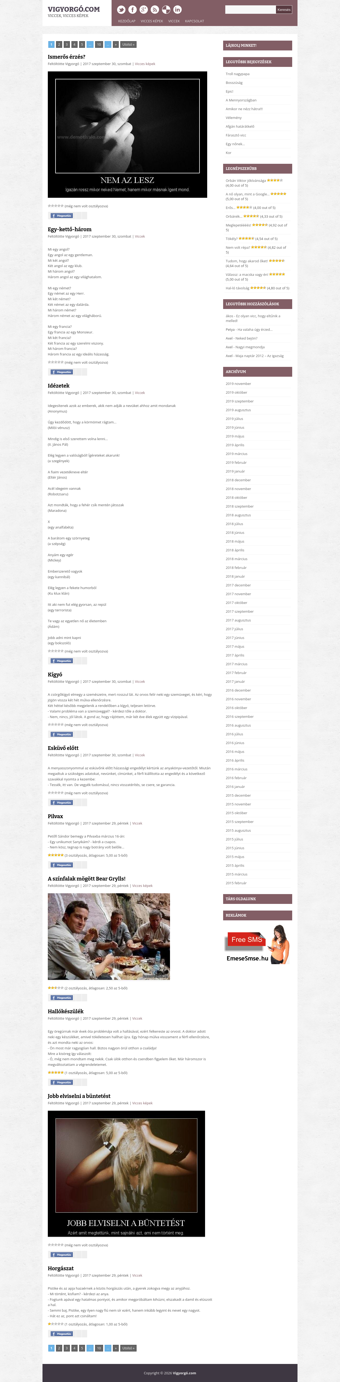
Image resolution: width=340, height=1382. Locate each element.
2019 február (236, 462)
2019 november (238, 383)
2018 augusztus (238, 515)
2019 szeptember (240, 401)
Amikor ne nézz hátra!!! (244, 108)
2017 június (235, 637)
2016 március (236, 769)
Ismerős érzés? (66, 57)
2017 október (236, 602)
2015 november (238, 804)
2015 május (235, 856)
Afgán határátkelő (240, 126)
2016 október (236, 707)
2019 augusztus (238, 409)
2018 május (235, 541)
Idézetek (59, 386)
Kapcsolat (194, 21)
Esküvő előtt (63, 748)
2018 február (236, 567)
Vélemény (233, 117)
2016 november (238, 699)
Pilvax (55, 816)
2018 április (235, 550)
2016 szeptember (240, 716)
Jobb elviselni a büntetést (79, 1096)
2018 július (234, 523)
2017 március (236, 664)
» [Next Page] (116, 44)
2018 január (235, 576)
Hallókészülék (66, 1011)
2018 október (236, 497)
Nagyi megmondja (250, 347)
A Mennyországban (241, 100)
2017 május (235, 646)
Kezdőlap (126, 21)
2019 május (235, 436)
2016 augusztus (238, 725)
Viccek (174, 21)
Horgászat (61, 1268)
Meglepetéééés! (238, 225)
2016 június (235, 742)
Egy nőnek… (235, 143)
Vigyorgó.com (74, 9)
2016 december (238, 690)
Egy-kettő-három (70, 229)
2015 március (236, 874)
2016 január (235, 786)
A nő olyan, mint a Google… (248, 194)
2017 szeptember (240, 611)
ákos (229, 316)
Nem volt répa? (238, 247)
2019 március (236, 453)
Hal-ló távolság (237, 288)
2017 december (238, 585)
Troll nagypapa (237, 73)
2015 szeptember (240, 821)
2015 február (236, 883)
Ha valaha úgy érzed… (255, 329)
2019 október (236, 392)
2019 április (235, 445)
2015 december (238, 795)
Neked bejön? (247, 338)
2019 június (235, 427)
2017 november (238, 593)
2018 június (235, 532)
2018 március (236, 558)
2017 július (234, 628)
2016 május (235, 751)
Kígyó (55, 674)
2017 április (235, 655)
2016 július (234, 734)
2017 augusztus (238, 620)
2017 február (236, 672)
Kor (228, 152)
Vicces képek (152, 21)
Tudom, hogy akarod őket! (247, 261)
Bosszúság (234, 82)
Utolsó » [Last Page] (128, 44)
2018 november (238, 488)
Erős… (231, 207)
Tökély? (232, 238)
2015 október (236, 812)
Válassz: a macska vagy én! (247, 274)
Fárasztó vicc (236, 135)
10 (99, 44)
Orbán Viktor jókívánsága (246, 180)
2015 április (235, 865)
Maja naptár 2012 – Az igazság (260, 355)
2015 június (235, 847)
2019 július (234, 418)
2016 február (236, 777)
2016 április (235, 760)
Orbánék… (234, 216)
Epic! (229, 91)
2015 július (234, 839)
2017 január (235, 681)
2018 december (238, 480)
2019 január (235, 471)
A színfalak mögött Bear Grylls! (87, 878)
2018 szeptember (240, 506)
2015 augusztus (238, 830)
